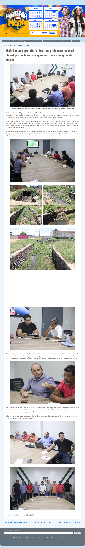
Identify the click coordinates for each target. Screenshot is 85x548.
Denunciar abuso (10, 542)
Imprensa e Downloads (50, 41)
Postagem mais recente (15, 522)
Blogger (70, 537)
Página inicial (43, 522)
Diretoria (17, 41)
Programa (24, 41)
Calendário (76, 41)
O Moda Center (8, 41)
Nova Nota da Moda (64, 41)
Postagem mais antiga (70, 522)
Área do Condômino (35, 41)
